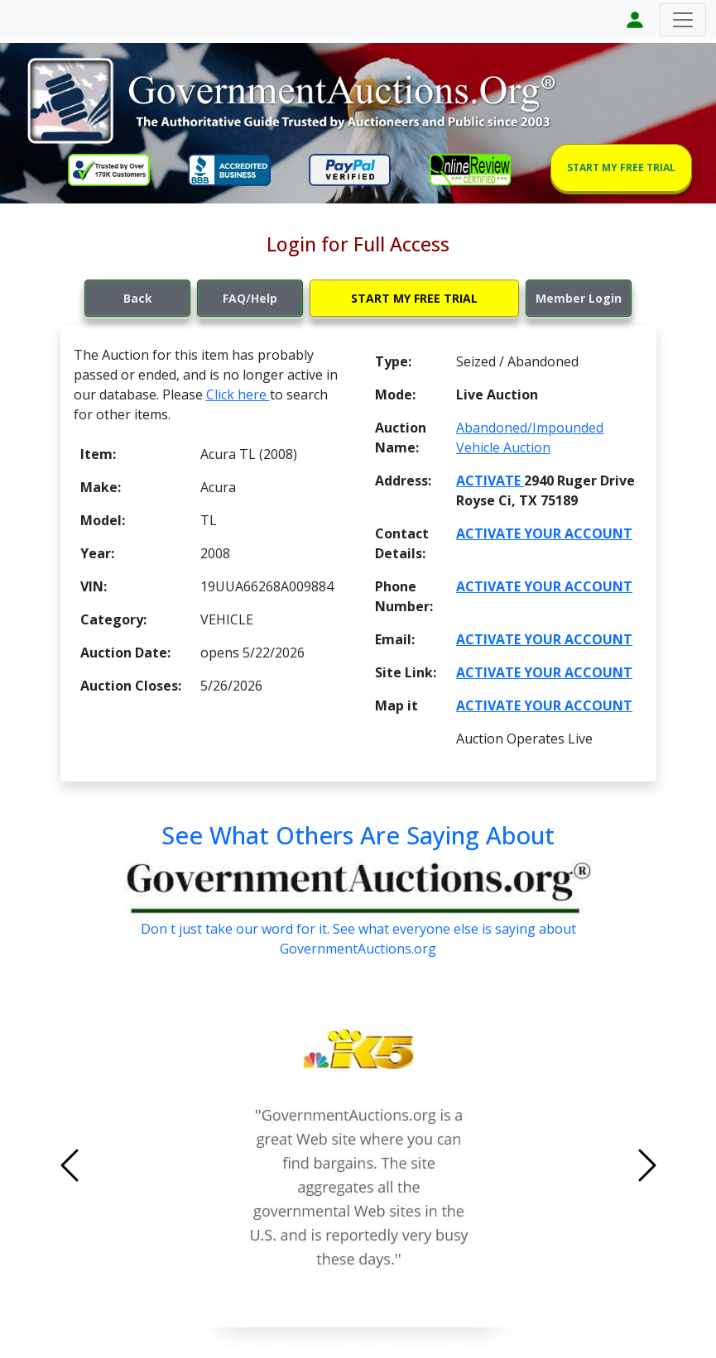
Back (137, 298)
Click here (238, 394)
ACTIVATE (490, 480)
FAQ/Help (250, 298)
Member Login (579, 298)
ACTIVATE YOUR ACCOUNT (544, 533)
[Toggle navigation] (683, 19)
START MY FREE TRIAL (621, 167)
